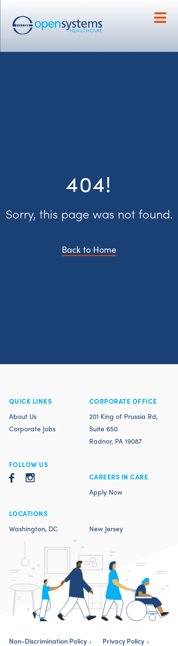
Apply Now (105, 492)
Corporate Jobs (32, 428)
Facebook (11, 478)
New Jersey (106, 528)
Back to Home (89, 249)
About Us (23, 416)
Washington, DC (33, 528)
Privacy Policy (123, 641)
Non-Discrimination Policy (48, 641)
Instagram (30, 477)
